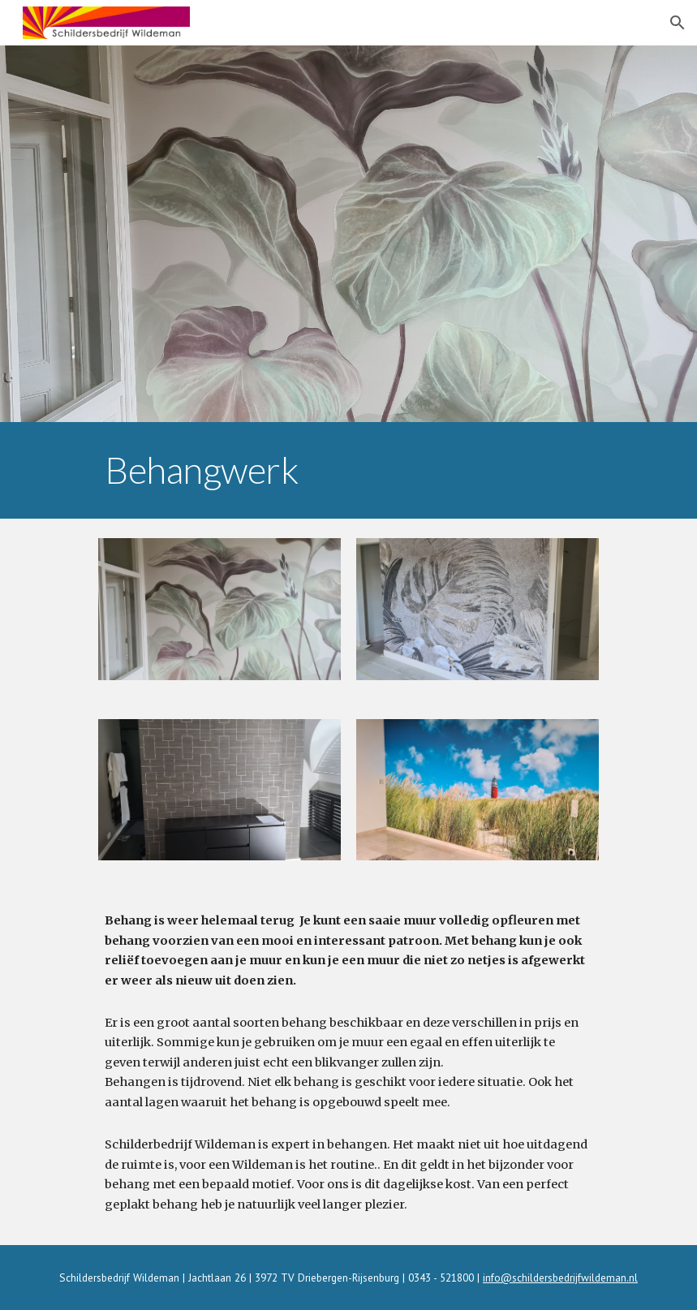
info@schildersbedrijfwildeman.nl (560, 1277)
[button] (677, 22)
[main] (348, 470)
